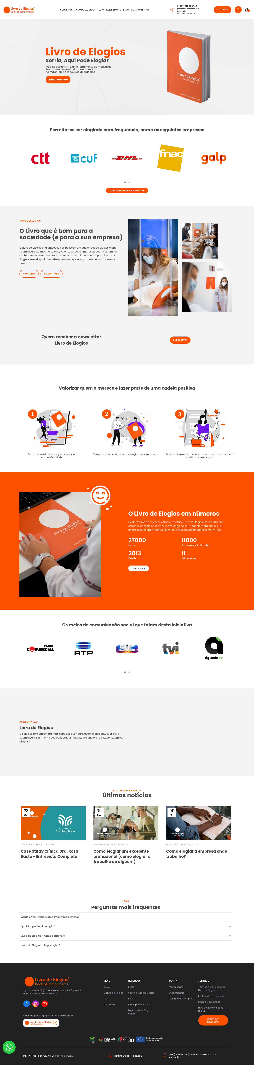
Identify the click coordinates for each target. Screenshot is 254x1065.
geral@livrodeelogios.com (128, 1055)
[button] (125, 182)
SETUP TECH (48, 1055)
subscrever (180, 340)
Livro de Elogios (84, 9)
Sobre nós (66, 9)
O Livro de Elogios (113, 992)
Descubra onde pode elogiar (127, 190)
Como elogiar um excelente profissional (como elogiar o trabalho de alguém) (121, 856)
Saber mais (51, 273)
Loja (106, 998)
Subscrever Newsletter (213, 1020)
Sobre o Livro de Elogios (141, 992)
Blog (126, 9)
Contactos (110, 1004)
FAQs (131, 987)
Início (107, 987)
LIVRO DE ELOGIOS (30, 844)
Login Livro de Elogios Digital (140, 1012)
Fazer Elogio (113, 9)
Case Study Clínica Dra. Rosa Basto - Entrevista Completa (49, 854)
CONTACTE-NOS (140, 9)
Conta (173, 980)
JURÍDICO (203, 980)
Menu (107, 980)
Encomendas (176, 992)
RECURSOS (134, 980)
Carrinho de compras (181, 998)
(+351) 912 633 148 (187, 6)
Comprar (222, 9)
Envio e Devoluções (209, 1001)
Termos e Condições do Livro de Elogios (211, 988)
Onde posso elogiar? (139, 1004)
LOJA (101, 9)
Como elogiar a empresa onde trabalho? (196, 854)
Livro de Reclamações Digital (210, 1009)
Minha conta (176, 987)
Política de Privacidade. (211, 996)
